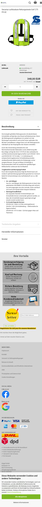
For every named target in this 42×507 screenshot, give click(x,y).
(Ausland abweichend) (25, 72)
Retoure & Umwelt (7, 362)
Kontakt (4, 354)
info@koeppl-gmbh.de (9, 470)
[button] (5, 86)
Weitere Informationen (21, 502)
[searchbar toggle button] (29, 3)
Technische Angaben (11, 224)
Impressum (5, 350)
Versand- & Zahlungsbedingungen (12, 358)
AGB (3, 370)
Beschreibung (8, 126)
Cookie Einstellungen (8, 377)
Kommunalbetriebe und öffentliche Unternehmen (17, 366)
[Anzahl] (21, 86)
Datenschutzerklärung (14, 492)
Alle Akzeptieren (21, 497)
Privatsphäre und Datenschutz (11, 374)
